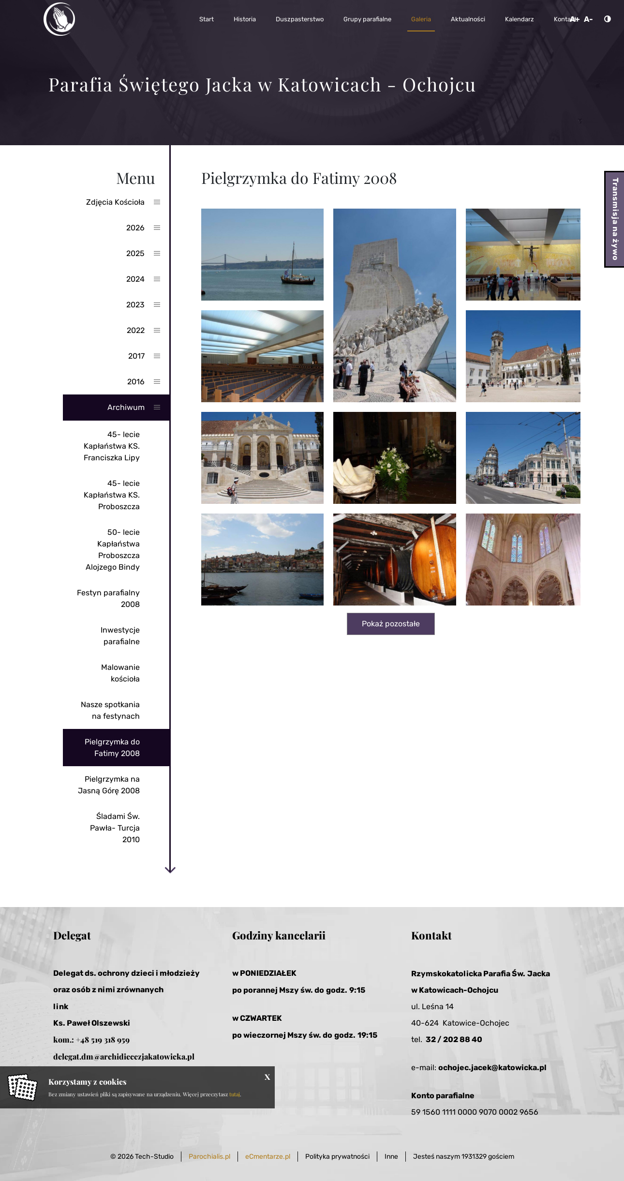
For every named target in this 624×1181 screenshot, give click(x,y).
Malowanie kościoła (120, 673)
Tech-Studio (154, 1156)
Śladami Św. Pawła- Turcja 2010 (115, 828)
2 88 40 (467, 1039)
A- (588, 19)
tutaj (234, 1094)
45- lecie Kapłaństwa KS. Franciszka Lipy (112, 446)
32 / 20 (439, 1039)
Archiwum (126, 407)
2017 (136, 356)
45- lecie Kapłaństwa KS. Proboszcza (112, 495)
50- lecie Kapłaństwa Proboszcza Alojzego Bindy (113, 550)
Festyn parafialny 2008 (108, 598)
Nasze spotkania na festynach (110, 710)
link (60, 1006)
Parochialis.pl (209, 1156)
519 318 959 (110, 1039)
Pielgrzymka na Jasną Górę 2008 (109, 784)
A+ (575, 19)
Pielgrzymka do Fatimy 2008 (112, 747)
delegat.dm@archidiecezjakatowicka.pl (123, 1056)
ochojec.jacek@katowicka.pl (492, 1067)
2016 (136, 381)
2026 (135, 227)
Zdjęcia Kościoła (115, 202)
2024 (135, 279)
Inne (391, 1156)
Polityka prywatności (337, 1156)
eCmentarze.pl (267, 1156)
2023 (135, 304)
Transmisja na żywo (615, 219)
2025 (135, 253)
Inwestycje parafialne (120, 635)
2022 (136, 330)
